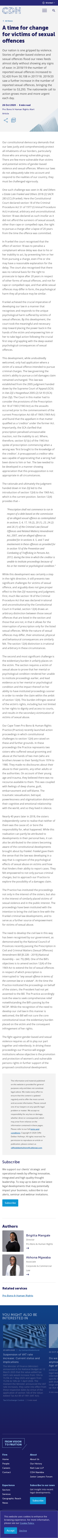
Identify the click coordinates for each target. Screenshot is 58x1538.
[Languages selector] (48, 3)
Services (6, 1494)
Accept (11, 1530)
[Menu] (45, 10)
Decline (23, 1530)
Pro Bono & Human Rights (17, 1295)
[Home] (11, 11)
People (5, 1463)
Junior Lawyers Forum (41, 1476)
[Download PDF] (13, 121)
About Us (34, 1459)
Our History (36, 1463)
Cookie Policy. (27, 1523)
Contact (6, 1472)
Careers (6, 1468)
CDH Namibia (37, 1472)
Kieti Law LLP (37, 1468)
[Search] (53, 10)
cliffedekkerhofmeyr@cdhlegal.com (26, 1148)
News (5, 1503)
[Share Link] (6, 121)
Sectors (6, 1490)
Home (5, 1459)
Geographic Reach (11, 1498)
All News (9, 22)
